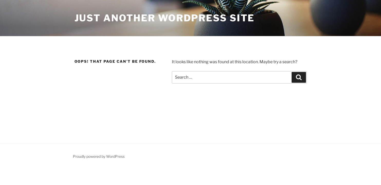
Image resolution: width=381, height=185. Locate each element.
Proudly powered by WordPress (99, 156)
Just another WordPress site (165, 18)
